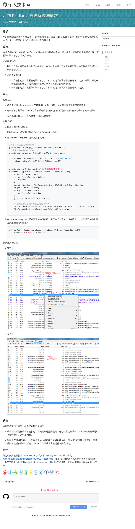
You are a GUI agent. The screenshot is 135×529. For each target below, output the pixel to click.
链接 (118, 5)
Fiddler (24, 22)
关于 (129, 5)
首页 (87, 5)
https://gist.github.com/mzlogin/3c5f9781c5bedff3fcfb (28, 459)
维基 (108, 5)
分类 (98, 5)
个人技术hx (16, 4)
